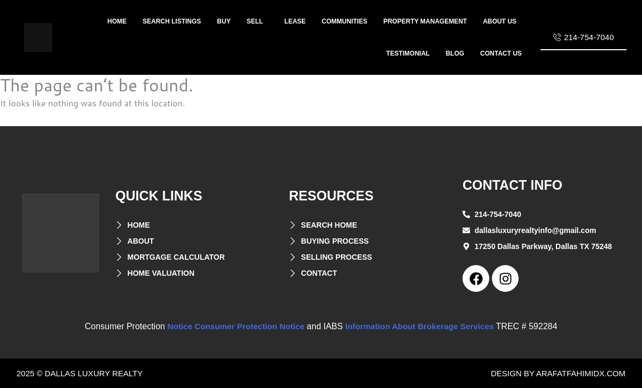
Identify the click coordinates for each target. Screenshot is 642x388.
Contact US (501, 53)
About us (499, 21)
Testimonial (407, 53)
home (117, 21)
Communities (344, 21)
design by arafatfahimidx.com (558, 373)
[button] (258, 21)
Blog (454, 53)
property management (425, 21)
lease (295, 21)
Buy (223, 21)
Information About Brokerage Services (424, 326)
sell (255, 21)
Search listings (172, 21)
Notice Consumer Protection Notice (232, 326)
